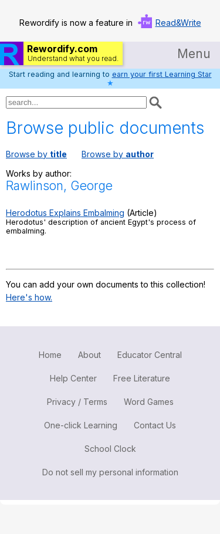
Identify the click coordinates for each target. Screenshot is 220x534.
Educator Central (149, 355)
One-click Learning (80, 425)
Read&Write (178, 23)
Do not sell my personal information (110, 472)
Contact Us (155, 425)
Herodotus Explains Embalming (65, 213)
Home (50, 355)
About (89, 355)
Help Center (73, 378)
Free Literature (141, 378)
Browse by (36, 154)
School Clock (110, 449)
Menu (194, 53)
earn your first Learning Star (162, 74)
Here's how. (29, 297)
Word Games (149, 402)
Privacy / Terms (77, 402)
